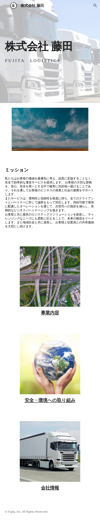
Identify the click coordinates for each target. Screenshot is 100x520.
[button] (4, 5)
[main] (49, 46)
